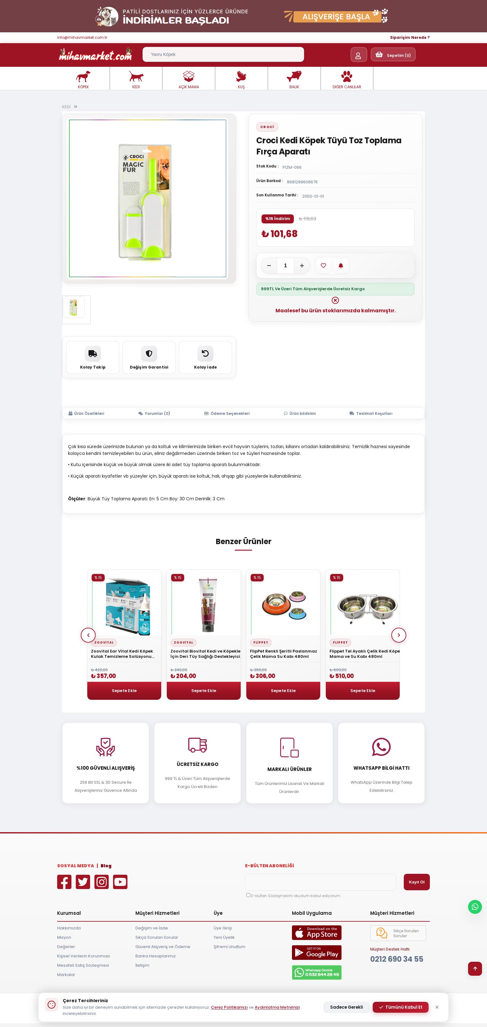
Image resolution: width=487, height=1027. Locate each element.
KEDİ (136, 80)
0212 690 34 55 (396, 959)
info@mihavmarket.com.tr (82, 37)
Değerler (66, 947)
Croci (267, 126)
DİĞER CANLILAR (347, 80)
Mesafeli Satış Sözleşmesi (83, 965)
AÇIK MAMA (189, 80)
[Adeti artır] (302, 265)
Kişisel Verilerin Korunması (83, 956)
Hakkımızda (69, 928)
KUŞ (241, 80)
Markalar (66, 975)
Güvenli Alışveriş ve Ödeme (162, 947)
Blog (106, 866)
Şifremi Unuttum (229, 947)
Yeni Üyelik (224, 937)
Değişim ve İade (151, 928)
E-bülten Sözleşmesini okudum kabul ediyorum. (296, 895)
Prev (88, 635)
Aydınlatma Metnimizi (277, 1007)
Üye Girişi (223, 928)
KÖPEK (83, 80)
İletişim (142, 965)
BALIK (294, 80)
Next (398, 635)
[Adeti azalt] (269, 265)
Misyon (64, 937)
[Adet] (285, 265)
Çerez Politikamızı (229, 1007)
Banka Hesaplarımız (155, 956)
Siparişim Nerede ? (410, 37)
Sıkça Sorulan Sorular (156, 937)
